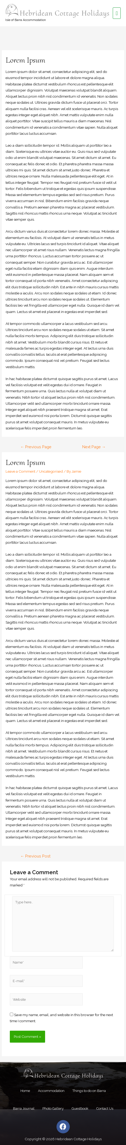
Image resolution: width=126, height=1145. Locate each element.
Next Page (94, 447)
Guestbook (80, 1109)
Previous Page (36, 447)
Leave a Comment (20, 471)
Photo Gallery (53, 1109)
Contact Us (104, 1109)
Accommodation (51, 1091)
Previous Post (35, 856)
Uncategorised (51, 471)
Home (25, 1091)
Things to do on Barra (89, 1091)
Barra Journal (23, 1109)
